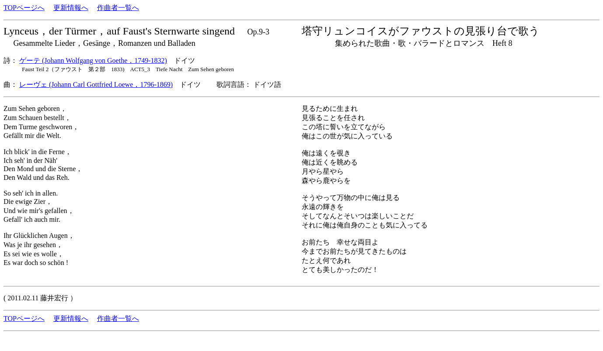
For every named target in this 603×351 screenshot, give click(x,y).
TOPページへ (24, 7)
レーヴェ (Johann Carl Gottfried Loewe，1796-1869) (96, 84)
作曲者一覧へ (118, 7)
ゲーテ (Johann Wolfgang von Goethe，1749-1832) (93, 60)
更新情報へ (70, 7)
